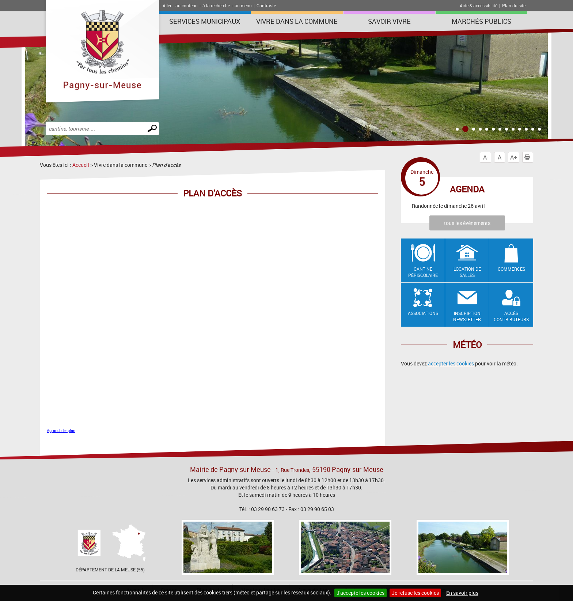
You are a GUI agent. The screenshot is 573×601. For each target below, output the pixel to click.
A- (485, 157)
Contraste (266, 5)
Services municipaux (204, 21)
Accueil (80, 164)
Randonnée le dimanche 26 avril (448, 205)
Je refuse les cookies (415, 592)
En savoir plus (462, 592)
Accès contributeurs (511, 316)
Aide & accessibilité (478, 5)
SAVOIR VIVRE (389, 21)
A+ (513, 157)
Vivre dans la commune (297, 21)
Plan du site (513, 5)
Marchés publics (481, 21)
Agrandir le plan (61, 430)
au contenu (186, 5)
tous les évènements (467, 222)
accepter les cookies (451, 363)
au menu (243, 5)
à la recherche (216, 5)
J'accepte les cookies (360, 592)
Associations (423, 313)
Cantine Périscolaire (423, 272)
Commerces (511, 269)
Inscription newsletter (467, 316)
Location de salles (467, 272)
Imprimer (528, 157)
